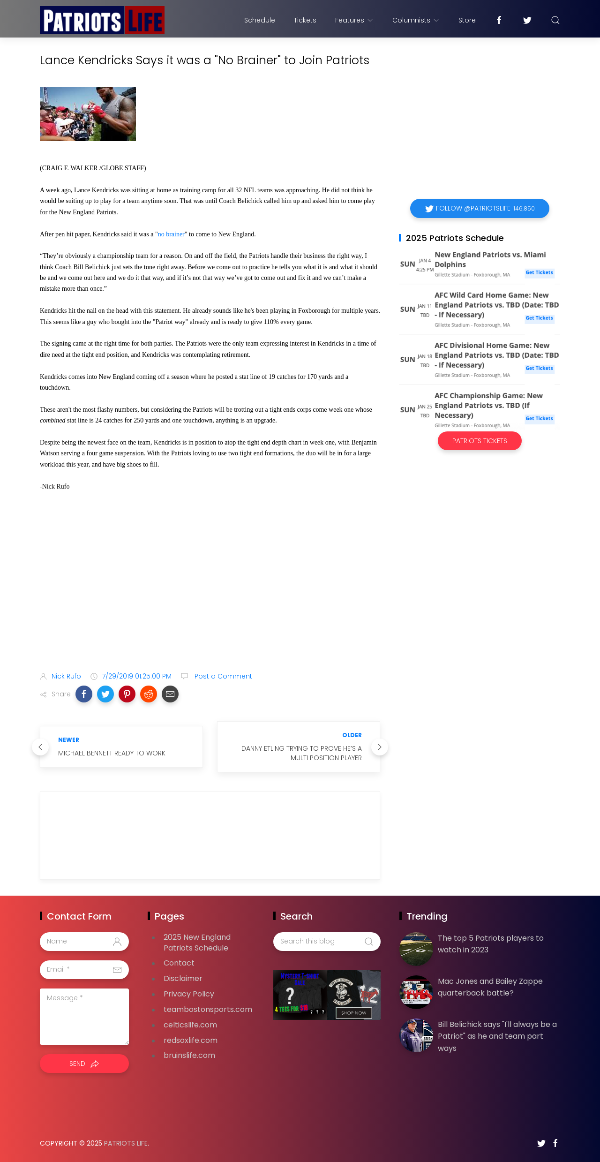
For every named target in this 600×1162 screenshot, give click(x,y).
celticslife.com (190, 1024)
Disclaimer (183, 978)
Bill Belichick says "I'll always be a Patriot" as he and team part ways (497, 1036)
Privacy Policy (189, 993)
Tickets (305, 20)
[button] (83, 694)
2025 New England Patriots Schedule (197, 942)
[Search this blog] (326, 941)
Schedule (259, 20)
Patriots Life (126, 1143)
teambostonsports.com (208, 1009)
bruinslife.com (189, 1055)
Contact (179, 963)
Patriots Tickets (479, 440)
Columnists (416, 20)
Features (354, 20)
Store (467, 20)
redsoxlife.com (191, 1040)
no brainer (171, 234)
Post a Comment (222, 676)
